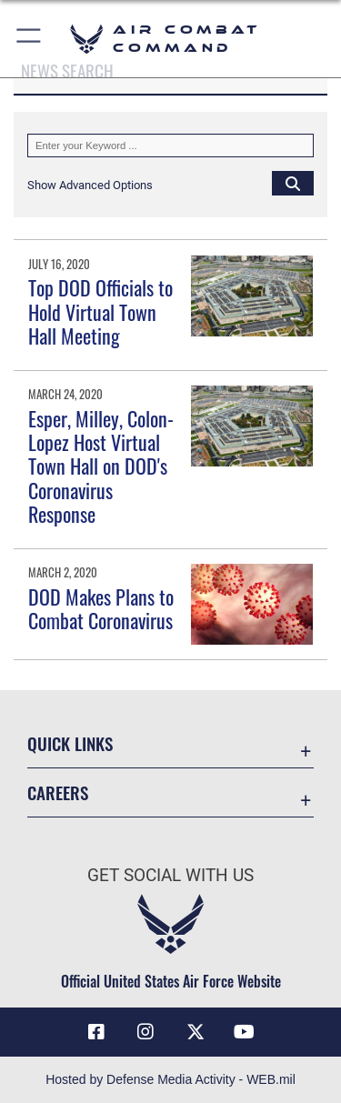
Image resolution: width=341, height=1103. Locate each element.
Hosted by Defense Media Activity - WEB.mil (170, 1079)
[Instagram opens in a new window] (145, 1032)
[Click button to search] (293, 183)
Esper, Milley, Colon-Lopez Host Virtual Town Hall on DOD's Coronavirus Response (101, 466)
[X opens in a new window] (195, 1032)
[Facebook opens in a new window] (96, 1032)
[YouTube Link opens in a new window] (244, 1032)
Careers (57, 792)
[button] (29, 38)
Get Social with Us (170, 875)
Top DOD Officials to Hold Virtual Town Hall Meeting (100, 311)
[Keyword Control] (170, 145)
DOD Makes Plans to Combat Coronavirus (101, 608)
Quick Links (70, 743)
